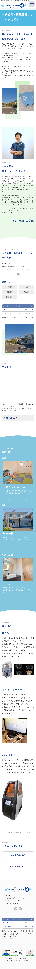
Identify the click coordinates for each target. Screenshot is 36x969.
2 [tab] (12, 500)
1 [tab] (9, 500)
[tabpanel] (18, 479)
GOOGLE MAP (10, 418)
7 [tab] (26, 500)
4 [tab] (18, 500)
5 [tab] (21, 500)
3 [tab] (15, 500)
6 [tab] (23, 500)
